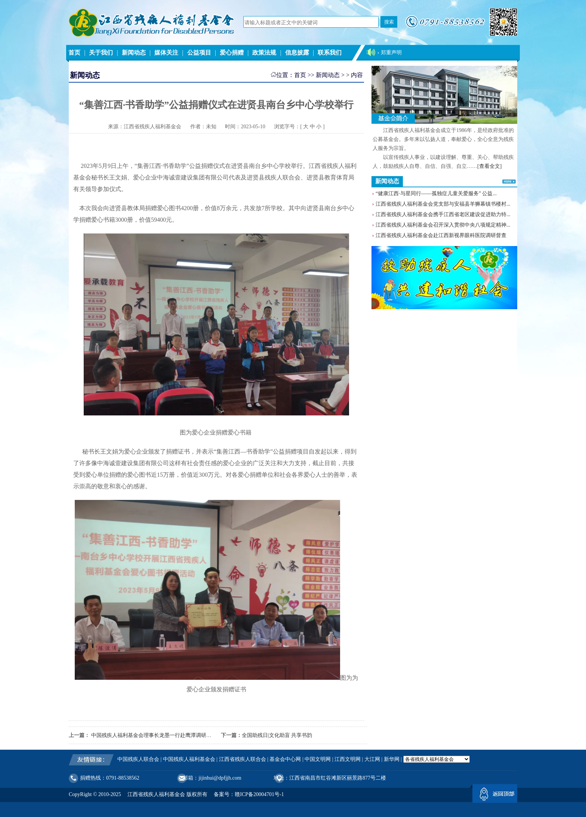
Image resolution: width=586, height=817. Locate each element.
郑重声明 (391, 52)
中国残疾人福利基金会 (189, 759)
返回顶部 (494, 795)
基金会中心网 (285, 759)
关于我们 (101, 52)
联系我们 (330, 52)
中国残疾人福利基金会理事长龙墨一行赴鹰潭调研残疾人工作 (161, 735)
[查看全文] (489, 166)
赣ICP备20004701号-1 (259, 794)
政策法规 (264, 52)
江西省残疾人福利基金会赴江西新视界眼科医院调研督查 (441, 235)
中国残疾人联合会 (138, 759)
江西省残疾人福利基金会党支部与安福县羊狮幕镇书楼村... (443, 204)
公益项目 (199, 52)
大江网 (372, 759)
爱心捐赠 (232, 52)
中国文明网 (318, 759)
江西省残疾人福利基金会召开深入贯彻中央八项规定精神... (443, 225)
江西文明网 (347, 759)
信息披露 (297, 52)
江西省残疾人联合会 (242, 759)
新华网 (392, 759)
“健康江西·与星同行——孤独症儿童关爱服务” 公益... (436, 193)
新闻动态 (134, 52)
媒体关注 (166, 52)
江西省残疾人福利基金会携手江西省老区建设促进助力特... (443, 214)
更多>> (509, 181)
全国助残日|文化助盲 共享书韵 (277, 735)
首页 (74, 52)
